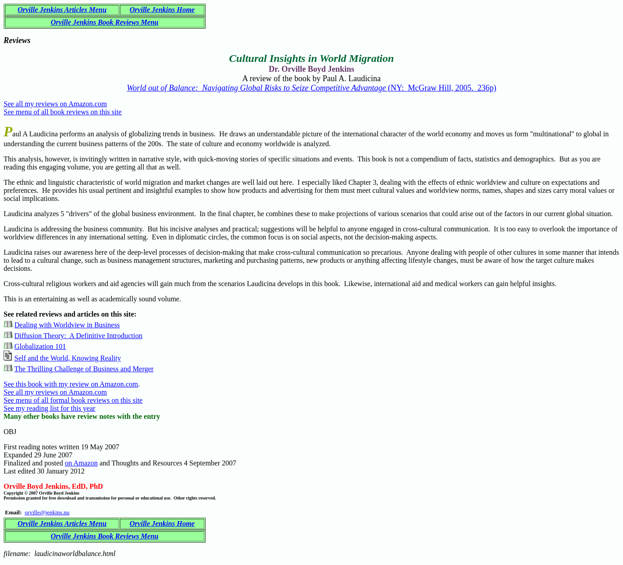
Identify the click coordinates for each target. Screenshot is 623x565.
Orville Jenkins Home (162, 9)
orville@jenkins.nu (47, 512)
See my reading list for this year (49, 408)
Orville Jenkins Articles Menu (62, 9)
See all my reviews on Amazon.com (55, 104)
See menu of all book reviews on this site (63, 112)
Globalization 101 (40, 346)
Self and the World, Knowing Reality (67, 358)
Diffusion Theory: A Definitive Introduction (78, 335)
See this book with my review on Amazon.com (71, 384)
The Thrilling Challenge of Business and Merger (84, 369)
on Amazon (81, 463)
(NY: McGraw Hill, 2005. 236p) (311, 87)
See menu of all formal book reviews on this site (73, 400)
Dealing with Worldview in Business (67, 325)
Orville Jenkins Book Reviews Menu (104, 22)
